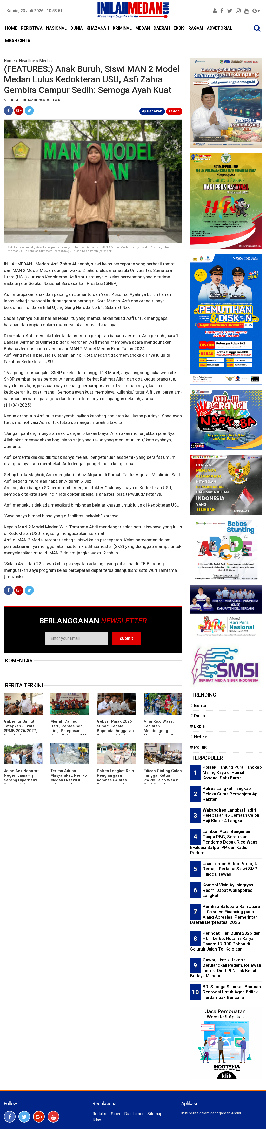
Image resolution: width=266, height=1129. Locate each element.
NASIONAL (56, 28)
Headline (27, 60)
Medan (45, 60)
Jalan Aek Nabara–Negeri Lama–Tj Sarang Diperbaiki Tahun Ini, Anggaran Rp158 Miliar (22, 780)
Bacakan (152, 111)
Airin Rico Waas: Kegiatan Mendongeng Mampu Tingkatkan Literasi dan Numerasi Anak (161, 733)
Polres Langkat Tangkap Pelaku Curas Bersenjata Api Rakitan (231, 794)
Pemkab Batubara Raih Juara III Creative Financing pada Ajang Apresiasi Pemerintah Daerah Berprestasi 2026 (225, 914)
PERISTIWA (32, 28)
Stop (174, 111)
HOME (11, 28)
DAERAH (162, 28)
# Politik (198, 747)
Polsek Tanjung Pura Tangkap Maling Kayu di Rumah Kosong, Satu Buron (232, 772)
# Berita (198, 705)
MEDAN (142, 28)
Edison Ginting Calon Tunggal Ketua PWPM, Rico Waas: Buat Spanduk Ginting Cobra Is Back (163, 782)
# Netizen (200, 736)
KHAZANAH (98, 28)
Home (9, 60)
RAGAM (195, 28)
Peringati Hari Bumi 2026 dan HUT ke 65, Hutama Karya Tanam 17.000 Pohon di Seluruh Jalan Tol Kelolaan (225, 941)
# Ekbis (197, 726)
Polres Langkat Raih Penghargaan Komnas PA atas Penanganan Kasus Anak (115, 780)
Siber (116, 1113)
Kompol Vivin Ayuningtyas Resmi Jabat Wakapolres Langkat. (228, 890)
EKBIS (179, 28)
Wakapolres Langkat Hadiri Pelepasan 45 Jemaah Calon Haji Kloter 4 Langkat (231, 815)
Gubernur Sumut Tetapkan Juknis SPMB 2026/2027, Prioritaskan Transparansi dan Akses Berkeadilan (21, 733)
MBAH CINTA (17, 40)
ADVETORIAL (219, 28)
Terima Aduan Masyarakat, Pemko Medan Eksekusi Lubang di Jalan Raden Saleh (68, 780)
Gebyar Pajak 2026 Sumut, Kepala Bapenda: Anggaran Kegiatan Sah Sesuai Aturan (116, 730)
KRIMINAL (122, 28)
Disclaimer (134, 1113)
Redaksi (99, 1113)
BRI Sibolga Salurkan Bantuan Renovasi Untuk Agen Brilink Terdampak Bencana (232, 992)
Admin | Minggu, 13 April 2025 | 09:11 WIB (32, 100)
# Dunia (197, 715)
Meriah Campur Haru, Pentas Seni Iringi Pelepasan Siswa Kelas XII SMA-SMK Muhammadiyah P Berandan (69, 733)
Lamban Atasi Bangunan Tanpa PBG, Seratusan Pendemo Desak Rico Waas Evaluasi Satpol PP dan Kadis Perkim (223, 842)
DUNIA (76, 28)
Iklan (96, 1120)
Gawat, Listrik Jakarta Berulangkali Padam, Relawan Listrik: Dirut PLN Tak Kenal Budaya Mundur (225, 968)
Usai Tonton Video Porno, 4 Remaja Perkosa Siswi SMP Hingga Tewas (230, 869)
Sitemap (154, 1113)
